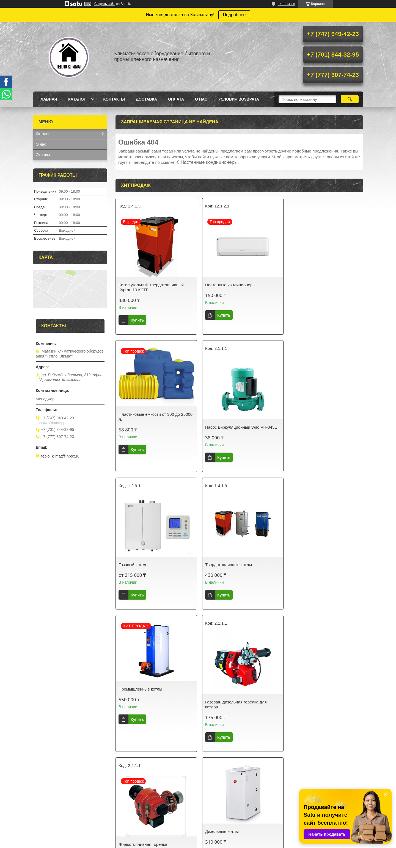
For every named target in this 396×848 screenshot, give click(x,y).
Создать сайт (104, 4)
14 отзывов (286, 4)
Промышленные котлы (140, 551)
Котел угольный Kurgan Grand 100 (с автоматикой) (237, 709)
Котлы (293, 816)
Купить (137, 320)
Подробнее (234, 14)
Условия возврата (238, 99)
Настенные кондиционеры (209, 162)
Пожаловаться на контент (242, 843)
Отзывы (43, 155)
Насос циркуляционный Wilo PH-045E (155, 427)
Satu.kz (221, 838)
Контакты (114, 99)
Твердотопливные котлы (310, 427)
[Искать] (350, 99)
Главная (47, 99)
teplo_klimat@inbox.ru (60, 456)
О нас (201, 99)
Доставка (146, 99)
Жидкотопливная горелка (311, 564)
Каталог (77, 99)
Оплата (176, 99)
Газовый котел (216, 427)
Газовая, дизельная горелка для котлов (233, 567)
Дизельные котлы (135, 694)
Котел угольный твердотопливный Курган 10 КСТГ (151, 287)
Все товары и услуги (237, 766)
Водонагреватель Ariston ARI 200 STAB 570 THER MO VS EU (318, 709)
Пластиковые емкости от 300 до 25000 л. (317, 274)
